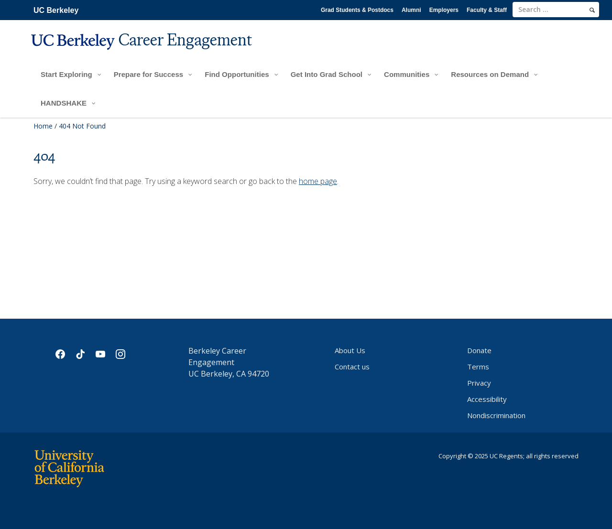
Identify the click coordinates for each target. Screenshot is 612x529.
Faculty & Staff (487, 10)
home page (318, 181)
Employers (444, 10)
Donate (479, 350)
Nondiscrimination (496, 415)
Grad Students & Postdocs (357, 10)
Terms (478, 366)
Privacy (479, 383)
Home (43, 125)
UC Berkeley (55, 10)
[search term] (556, 9)
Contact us (352, 366)
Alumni (411, 10)
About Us (350, 350)
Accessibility (487, 399)
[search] (592, 10)
